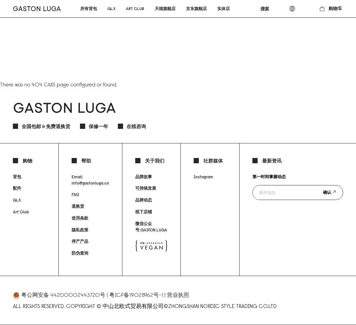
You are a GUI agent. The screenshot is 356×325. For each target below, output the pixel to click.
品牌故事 (143, 176)
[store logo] (37, 8)
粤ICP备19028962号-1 (136, 294)
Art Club (21, 211)
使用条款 (80, 217)
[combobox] (269, 8)
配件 (17, 188)
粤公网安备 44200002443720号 (63, 294)
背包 (17, 176)
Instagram (203, 176)
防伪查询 (80, 253)
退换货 (78, 206)
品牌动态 (143, 199)
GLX (17, 199)
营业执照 (178, 294)
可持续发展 (145, 188)
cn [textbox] (297, 9)
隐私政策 (80, 229)
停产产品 (80, 241)
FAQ (75, 194)
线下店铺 (143, 211)
